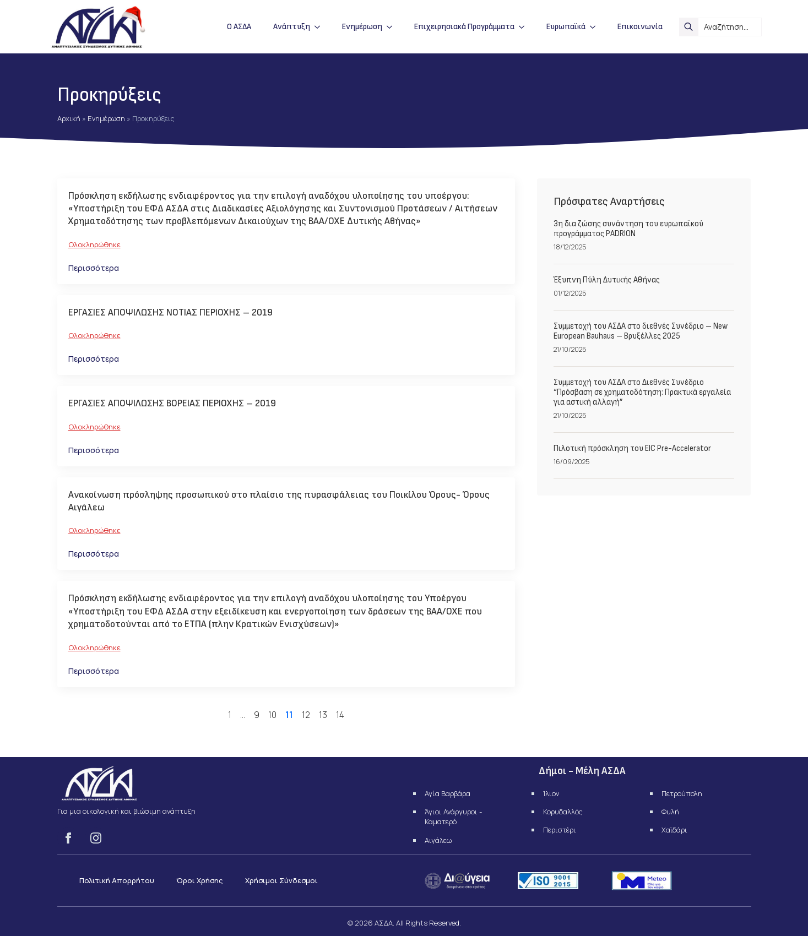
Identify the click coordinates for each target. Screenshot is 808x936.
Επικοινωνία (640, 26)
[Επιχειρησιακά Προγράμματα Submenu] (524, 27)
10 (272, 715)
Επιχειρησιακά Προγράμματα (464, 26)
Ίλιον (551, 793)
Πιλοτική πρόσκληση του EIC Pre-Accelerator (632, 449)
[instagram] (96, 838)
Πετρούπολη (681, 793)
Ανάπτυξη (291, 26)
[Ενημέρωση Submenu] (392, 27)
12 (306, 715)
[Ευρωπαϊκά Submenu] (595, 27)
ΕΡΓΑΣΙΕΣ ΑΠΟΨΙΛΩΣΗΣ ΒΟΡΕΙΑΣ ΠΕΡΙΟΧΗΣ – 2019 (172, 403)
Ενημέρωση (362, 26)
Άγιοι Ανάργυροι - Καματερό (453, 816)
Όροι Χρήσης (199, 880)
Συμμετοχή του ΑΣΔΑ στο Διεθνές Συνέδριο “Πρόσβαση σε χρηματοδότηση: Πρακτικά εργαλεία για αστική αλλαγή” (642, 392)
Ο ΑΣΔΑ (239, 26)
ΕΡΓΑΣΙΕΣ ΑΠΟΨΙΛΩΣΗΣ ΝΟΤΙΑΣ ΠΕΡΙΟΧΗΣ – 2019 (170, 312)
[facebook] (68, 838)
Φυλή (670, 812)
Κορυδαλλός (563, 812)
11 (289, 715)
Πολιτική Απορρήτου (116, 880)
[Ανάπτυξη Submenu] (320, 27)
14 (340, 715)
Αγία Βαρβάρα (447, 793)
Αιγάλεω (438, 840)
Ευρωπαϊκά (565, 26)
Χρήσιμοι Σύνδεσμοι (281, 880)
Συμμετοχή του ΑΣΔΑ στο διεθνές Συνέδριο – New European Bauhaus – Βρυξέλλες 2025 (641, 331)
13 (323, 715)
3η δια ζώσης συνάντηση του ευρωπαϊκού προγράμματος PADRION (628, 229)
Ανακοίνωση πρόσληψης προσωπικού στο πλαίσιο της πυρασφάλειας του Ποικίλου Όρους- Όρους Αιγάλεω (279, 501)
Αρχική (68, 118)
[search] (688, 27)
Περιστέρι (559, 830)
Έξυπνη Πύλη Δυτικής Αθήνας (607, 280)
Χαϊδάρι (674, 830)
